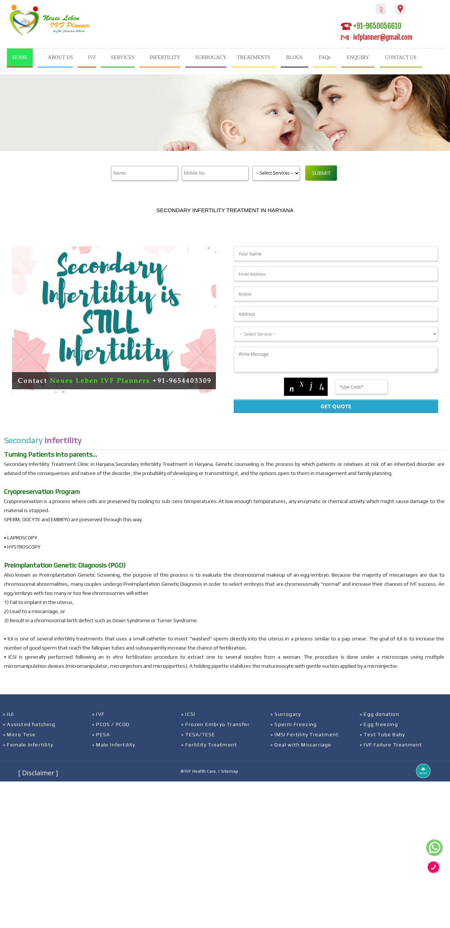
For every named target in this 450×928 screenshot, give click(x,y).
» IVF (98, 714)
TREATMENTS (253, 57)
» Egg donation (379, 714)
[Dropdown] (336, 334)
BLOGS (294, 57)
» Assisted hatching (29, 724)
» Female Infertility (28, 745)
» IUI (8, 714)
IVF (92, 57)
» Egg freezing (379, 724)
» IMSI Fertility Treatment (305, 734)
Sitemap (229, 771)
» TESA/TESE (198, 734)
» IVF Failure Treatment (391, 745)
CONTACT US (401, 57)
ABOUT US (60, 57)
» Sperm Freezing (294, 724)
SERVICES (123, 57)
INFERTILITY (164, 57)
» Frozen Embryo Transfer (215, 724)
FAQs (325, 57)
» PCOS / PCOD (111, 724)
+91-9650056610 (371, 26)
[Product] (275, 173)
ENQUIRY (358, 57)
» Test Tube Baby (382, 734)
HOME (19, 57)
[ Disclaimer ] (38, 772)
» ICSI (188, 714)
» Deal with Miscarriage (301, 745)
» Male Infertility (113, 745)
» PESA (101, 734)
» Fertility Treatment (209, 745)
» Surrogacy (286, 714)
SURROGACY (210, 57)
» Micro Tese (19, 734)
